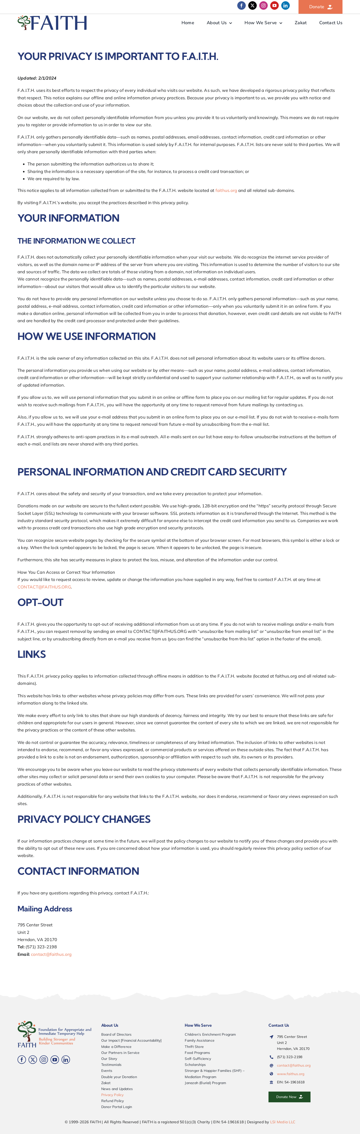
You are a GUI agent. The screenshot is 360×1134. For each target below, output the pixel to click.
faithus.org (226, 190)
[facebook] (241, 5)
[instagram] (263, 5)
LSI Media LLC (282, 1122)
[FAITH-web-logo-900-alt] (53, 17)
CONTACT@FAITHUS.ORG (44, 586)
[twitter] (252, 5)
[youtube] (274, 5)
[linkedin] (285, 5)
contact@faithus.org (51, 954)
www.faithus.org (290, 1074)
